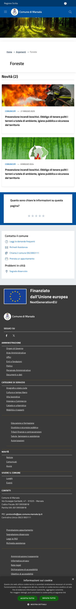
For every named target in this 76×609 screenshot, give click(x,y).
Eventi (9, 482)
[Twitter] (13, 335)
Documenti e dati (14, 374)
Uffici (8, 357)
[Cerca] (70, 12)
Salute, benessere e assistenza (25, 436)
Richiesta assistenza (15, 543)
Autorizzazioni (17, 440)
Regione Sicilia (11, 3)
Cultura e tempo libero (16, 392)
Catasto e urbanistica (16, 405)
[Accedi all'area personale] (65, 3)
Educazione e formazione (22, 423)
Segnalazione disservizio (17, 534)
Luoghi (9, 478)
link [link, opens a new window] (64, 592)
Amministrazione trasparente (24, 556)
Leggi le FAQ (12, 538)
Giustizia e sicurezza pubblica (24, 427)
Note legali (16, 565)
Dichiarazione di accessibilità (24, 569)
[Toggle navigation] (5, 11)
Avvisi (9, 466)
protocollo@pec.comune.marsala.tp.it (24, 514)
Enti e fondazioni (14, 361)
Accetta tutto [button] (27, 598)
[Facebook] (6, 335)
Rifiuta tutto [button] (49, 598)
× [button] (73, 579)
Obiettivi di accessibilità (22, 573)
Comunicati (10, 111)
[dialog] (38, 592)
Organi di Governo (14, 348)
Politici (9, 365)
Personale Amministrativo (18, 370)
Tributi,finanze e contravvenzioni (26, 431)
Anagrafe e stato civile (16, 388)
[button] (38, 604)
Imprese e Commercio (16, 401)
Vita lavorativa (13, 396)
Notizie (9, 457)
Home (9, 52)
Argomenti (21, 52)
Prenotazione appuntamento (19, 530)
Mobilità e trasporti (15, 409)
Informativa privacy (20, 560)
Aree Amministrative (16, 352)
